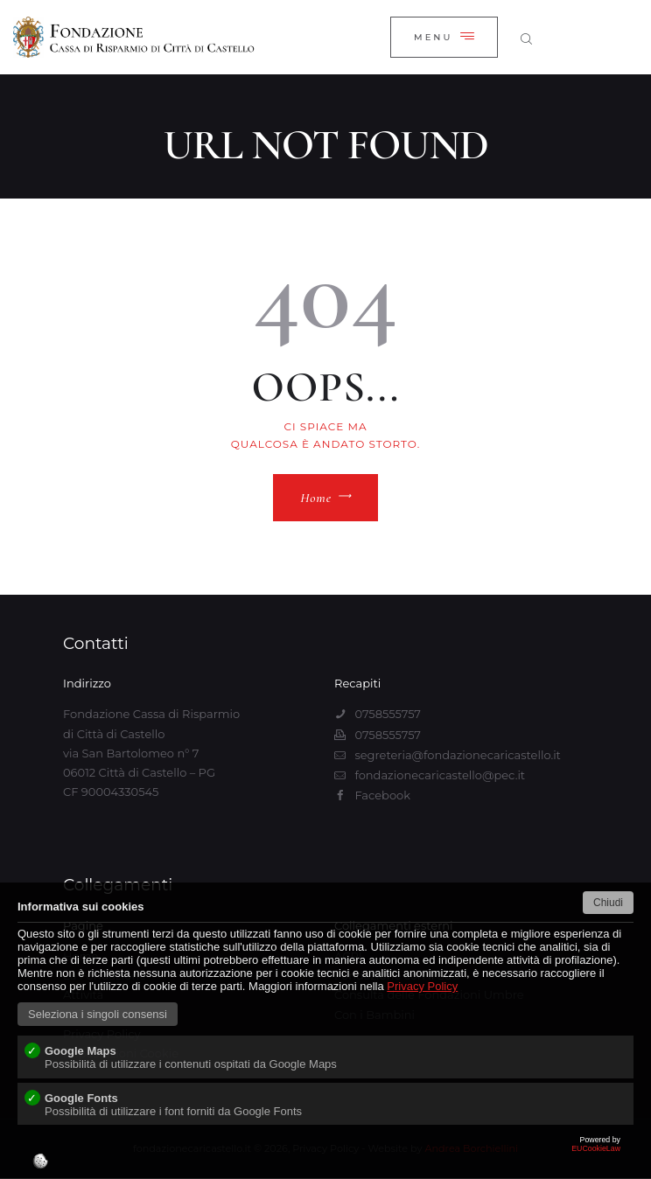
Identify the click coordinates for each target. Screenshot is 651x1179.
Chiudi (608, 902)
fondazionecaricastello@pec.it (439, 775)
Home (316, 498)
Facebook (382, 795)
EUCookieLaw (325, 1157)
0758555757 (387, 714)
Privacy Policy (422, 986)
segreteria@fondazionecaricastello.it (457, 755)
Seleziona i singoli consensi (97, 1014)
